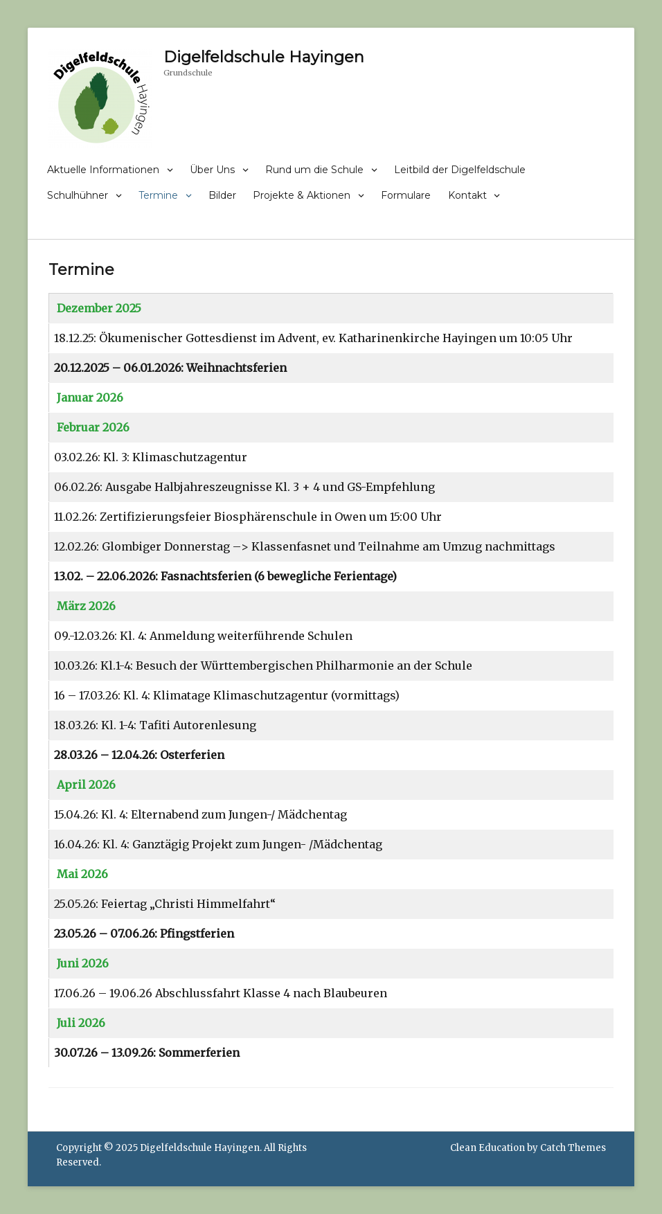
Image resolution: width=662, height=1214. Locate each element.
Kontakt (467, 195)
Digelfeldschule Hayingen (263, 57)
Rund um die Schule (314, 169)
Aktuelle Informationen (103, 169)
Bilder (222, 195)
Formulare (406, 195)
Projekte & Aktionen (301, 195)
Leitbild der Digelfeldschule (460, 169)
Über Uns (212, 169)
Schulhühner (77, 195)
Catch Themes (573, 1148)
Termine (158, 195)
